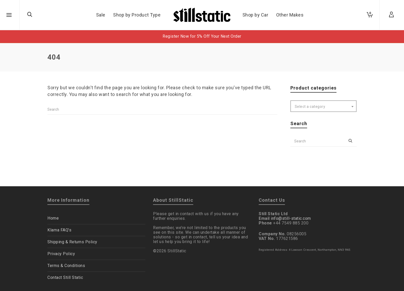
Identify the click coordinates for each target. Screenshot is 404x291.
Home (53, 218)
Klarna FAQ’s (59, 230)
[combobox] (323, 106)
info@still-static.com (291, 218)
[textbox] (323, 106)
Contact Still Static (65, 277)
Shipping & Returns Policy (72, 241)
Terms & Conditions (66, 265)
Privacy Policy (61, 253)
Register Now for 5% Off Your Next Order (202, 36)
